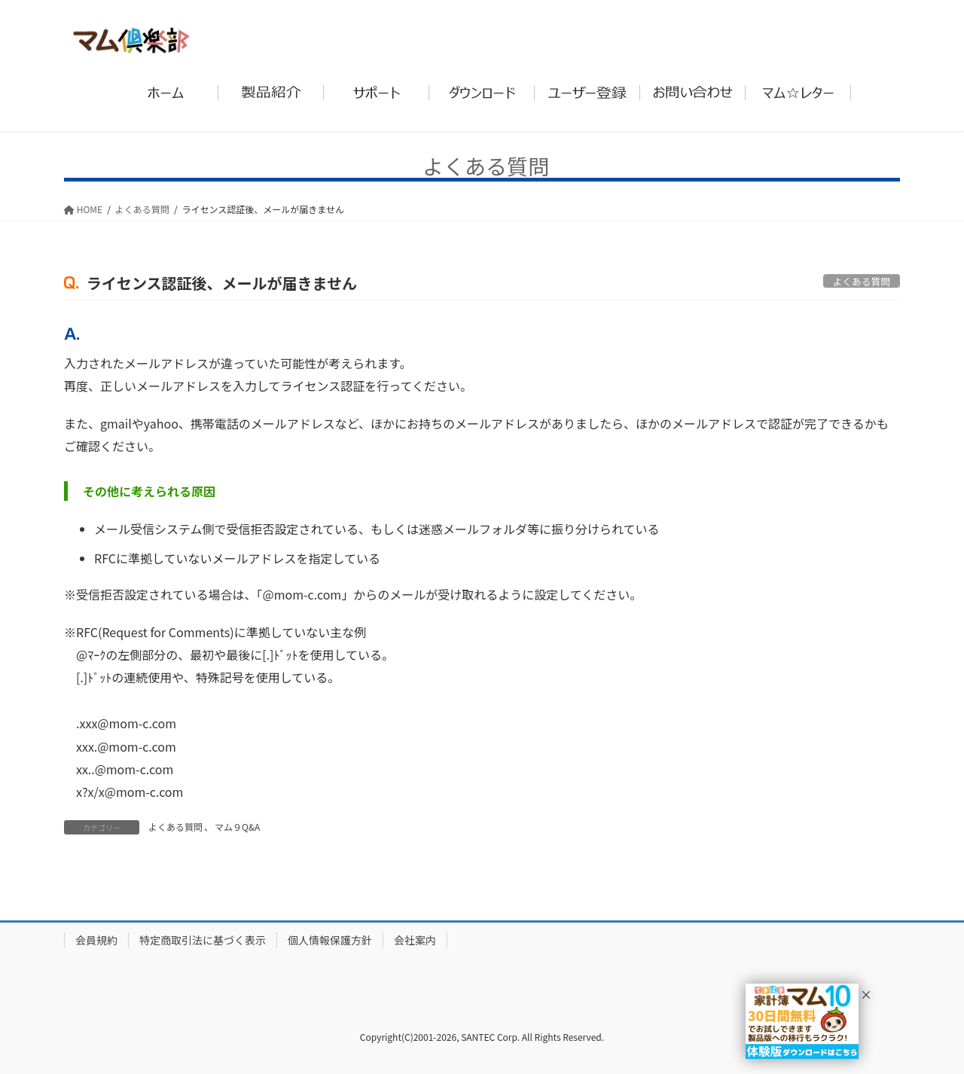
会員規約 (96, 939)
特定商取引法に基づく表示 (202, 939)
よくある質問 (175, 826)
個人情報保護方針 (330, 939)
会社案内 (415, 939)
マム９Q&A (237, 826)
